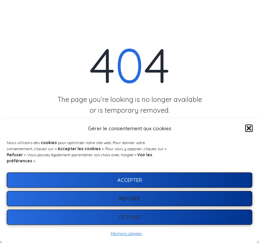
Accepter (129, 180)
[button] (249, 128)
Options (129, 217)
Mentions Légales (126, 233)
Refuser (129, 198)
